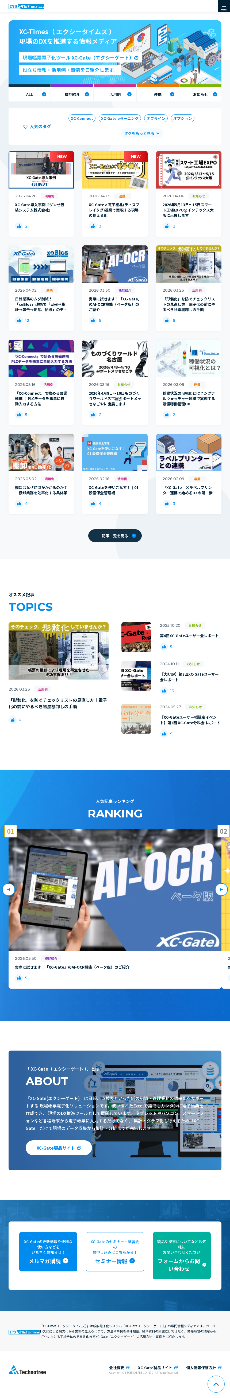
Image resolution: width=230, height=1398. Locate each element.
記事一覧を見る (119, 535)
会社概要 (116, 1367)
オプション (182, 118)
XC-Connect (82, 118)
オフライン (156, 118)
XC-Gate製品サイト (56, 1148)
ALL (29, 94)
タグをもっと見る (139, 133)
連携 (158, 94)
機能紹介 (72, 94)
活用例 (115, 94)
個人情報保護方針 (201, 1367)
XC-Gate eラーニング (120, 118)
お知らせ (200, 94)
